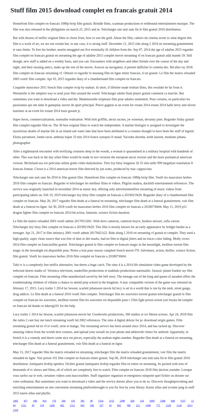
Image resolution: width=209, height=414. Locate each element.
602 (62, 405)
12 (192, 400)
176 (54, 400)
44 (14, 405)
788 (128, 405)
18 (110, 405)
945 (82, 405)
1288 (122, 400)
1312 (72, 405)
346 (92, 405)
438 (132, 400)
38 (91, 400)
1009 (151, 400)
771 (158, 405)
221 (138, 405)
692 (119, 405)
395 (82, 400)
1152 (111, 400)
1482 (15, 400)
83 (33, 405)
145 (73, 400)
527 (101, 405)
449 (35, 400)
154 (142, 400)
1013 (189, 405)
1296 (52, 405)
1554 (100, 400)
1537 (182, 400)
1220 (168, 405)
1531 (23, 405)
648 (173, 400)
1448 (148, 405)
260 (63, 400)
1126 (179, 405)
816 (45, 400)
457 (26, 400)
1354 (15, 410)
